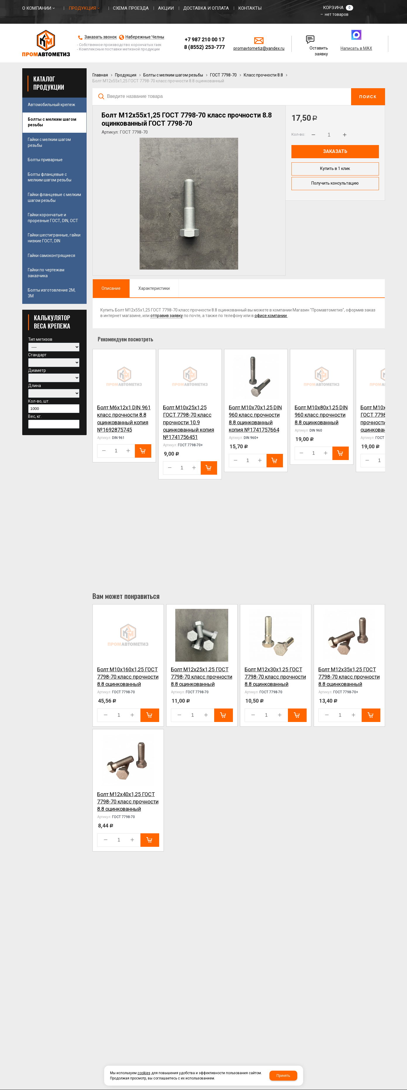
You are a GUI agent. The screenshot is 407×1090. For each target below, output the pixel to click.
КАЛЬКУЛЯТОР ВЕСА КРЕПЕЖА (52, 321)
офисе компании (271, 315)
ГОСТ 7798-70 (223, 75)
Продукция (125, 75)
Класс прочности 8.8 (263, 75)
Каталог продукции (48, 82)
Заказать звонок (101, 37)
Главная (100, 75)
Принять (283, 1076)
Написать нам (310, 37)
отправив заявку (166, 315)
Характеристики (154, 288)
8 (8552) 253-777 (204, 47)
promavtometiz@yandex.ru (258, 48)
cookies (144, 1073)
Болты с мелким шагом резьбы (173, 75)
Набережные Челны (145, 37)
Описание (111, 288)
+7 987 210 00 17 (204, 39)
